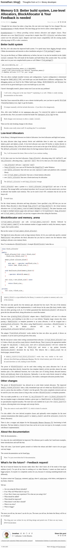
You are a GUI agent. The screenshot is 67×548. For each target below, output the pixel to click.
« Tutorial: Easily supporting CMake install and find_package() (17, 540)
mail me (31, 478)
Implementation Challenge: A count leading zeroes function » (50, 540)
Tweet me (18, 478)
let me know (12, 523)
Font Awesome (61, 546)
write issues (43, 478)
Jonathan (14, 22)
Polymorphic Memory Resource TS (41, 422)
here (11, 198)
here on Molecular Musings (25, 359)
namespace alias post (31, 112)
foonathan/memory (7, 29)
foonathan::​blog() (10, 2)
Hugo (54, 546)
